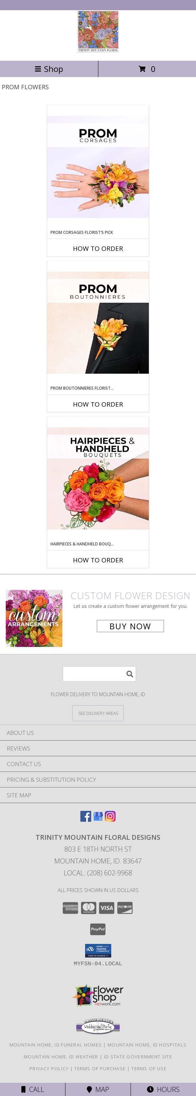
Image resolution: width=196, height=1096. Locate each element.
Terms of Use (148, 1068)
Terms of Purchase (99, 1068)
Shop (49, 68)
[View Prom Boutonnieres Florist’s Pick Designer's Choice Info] (98, 323)
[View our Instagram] (110, 819)
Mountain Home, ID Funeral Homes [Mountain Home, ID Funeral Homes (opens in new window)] (55, 1045)
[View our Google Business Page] (98, 819)
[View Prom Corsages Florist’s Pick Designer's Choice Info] (98, 167)
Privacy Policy (49, 1068)
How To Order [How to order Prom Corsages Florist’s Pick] (98, 248)
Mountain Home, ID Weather (61, 1057)
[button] (98, 951)
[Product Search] (99, 674)
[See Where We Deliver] (98, 713)
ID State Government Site (138, 1057)
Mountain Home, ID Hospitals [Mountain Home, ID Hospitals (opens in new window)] (147, 1045)
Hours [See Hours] (163, 1089)
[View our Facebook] (85, 819)
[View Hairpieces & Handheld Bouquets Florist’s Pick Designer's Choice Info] (98, 479)
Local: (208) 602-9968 (98, 872)
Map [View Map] (98, 1089)
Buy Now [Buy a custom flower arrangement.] (130, 626)
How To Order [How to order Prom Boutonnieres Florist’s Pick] (98, 404)
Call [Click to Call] (32, 1089)
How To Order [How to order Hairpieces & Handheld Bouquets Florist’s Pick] (98, 560)
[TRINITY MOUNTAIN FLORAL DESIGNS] (98, 51)
